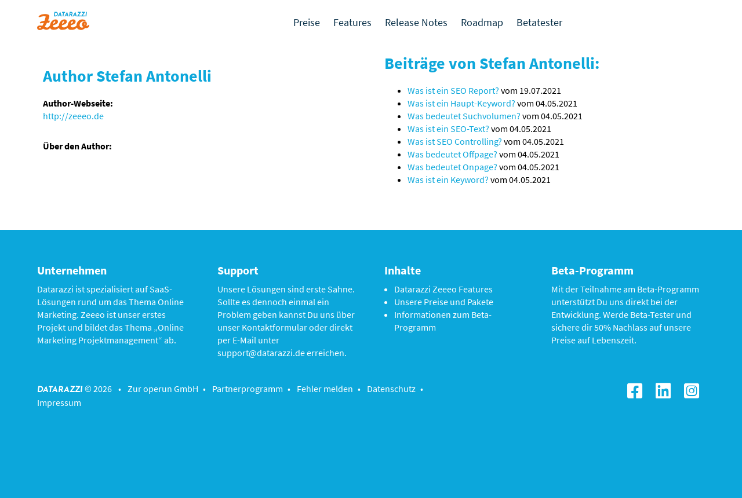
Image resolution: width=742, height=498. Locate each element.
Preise (306, 22)
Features (352, 22)
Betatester (539, 22)
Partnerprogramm (247, 388)
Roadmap (482, 22)
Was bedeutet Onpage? (452, 167)
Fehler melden (325, 388)
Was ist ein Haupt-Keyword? (461, 103)
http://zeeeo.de (73, 116)
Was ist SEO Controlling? (455, 141)
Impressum (59, 402)
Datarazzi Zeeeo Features (443, 289)
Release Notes (416, 22)
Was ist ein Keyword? (448, 179)
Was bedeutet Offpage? (452, 154)
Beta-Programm (668, 289)
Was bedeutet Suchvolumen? (464, 116)
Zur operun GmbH (163, 388)
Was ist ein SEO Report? (453, 90)
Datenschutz (391, 388)
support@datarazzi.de (261, 352)
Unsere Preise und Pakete (443, 301)
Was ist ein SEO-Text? (448, 128)
